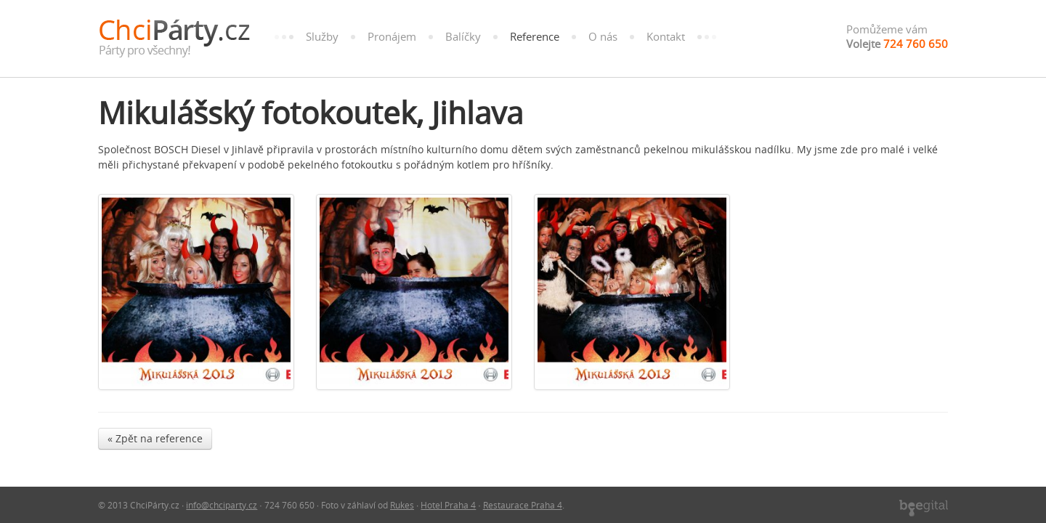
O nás (602, 36)
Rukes (402, 505)
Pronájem (392, 36)
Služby (322, 36)
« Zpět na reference (155, 438)
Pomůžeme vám (897, 36)
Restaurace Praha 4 (522, 505)
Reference (534, 36)
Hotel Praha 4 (448, 505)
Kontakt (665, 36)
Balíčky (463, 36)
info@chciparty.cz (221, 505)
